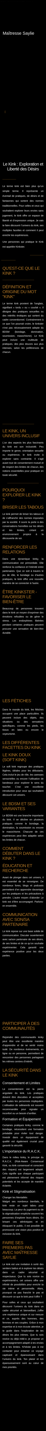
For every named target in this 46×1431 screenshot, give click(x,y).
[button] (5, 112)
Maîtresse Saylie (18, 33)
